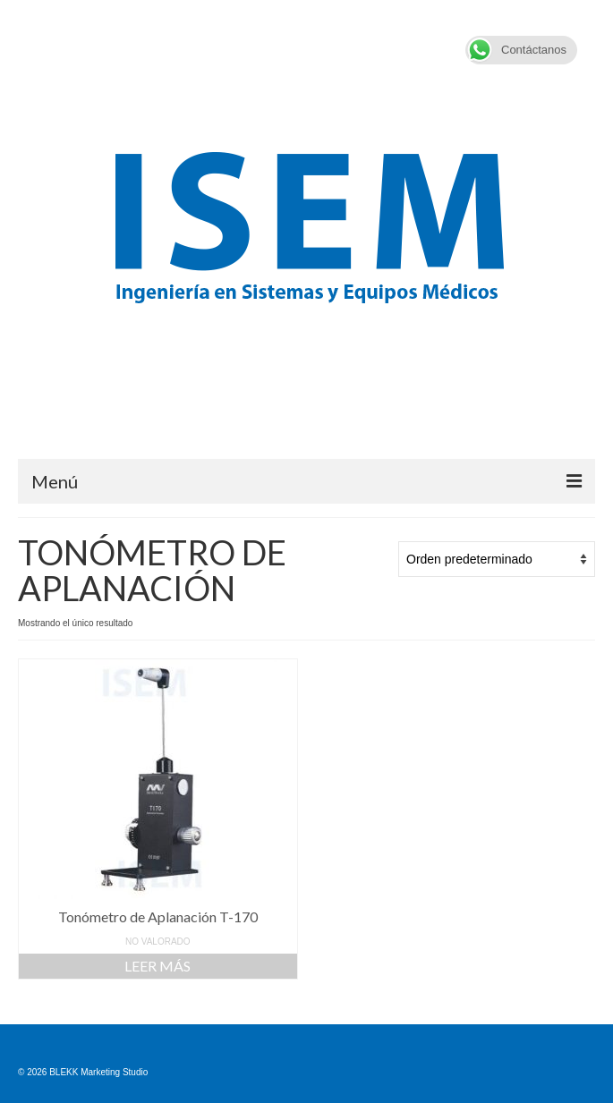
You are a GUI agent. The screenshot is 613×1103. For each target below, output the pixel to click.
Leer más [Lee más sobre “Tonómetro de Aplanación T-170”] (157, 965)
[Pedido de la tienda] (496, 559)
